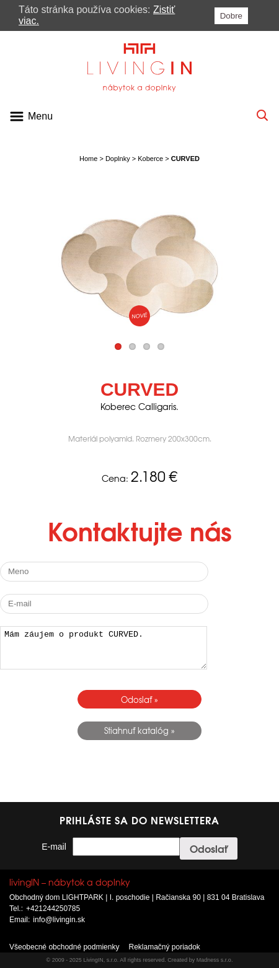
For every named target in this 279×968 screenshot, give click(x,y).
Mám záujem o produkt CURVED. (103, 647)
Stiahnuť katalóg (136, 730)
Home (88, 158)
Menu (40, 116)
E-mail (54, 847)
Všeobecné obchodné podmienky (64, 947)
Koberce (150, 158)
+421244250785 (53, 908)
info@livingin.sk (59, 919)
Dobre (231, 15)
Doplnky (117, 158)
